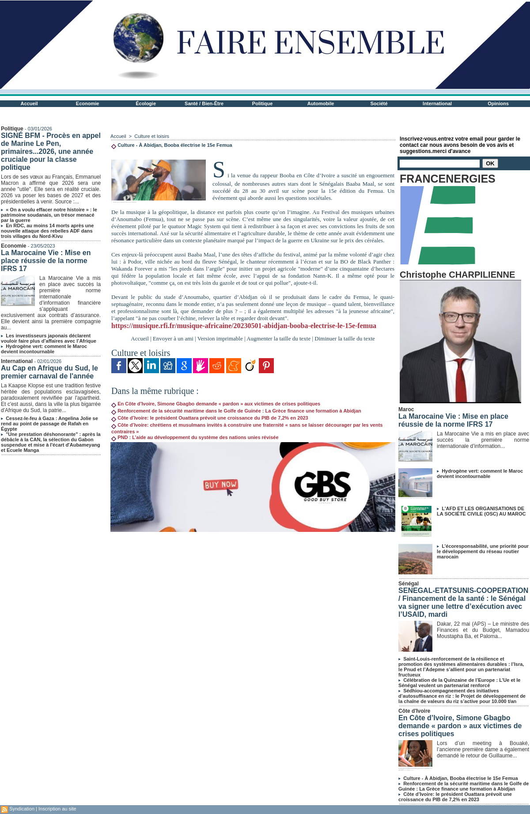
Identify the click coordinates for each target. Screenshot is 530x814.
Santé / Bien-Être (204, 103)
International (437, 103)
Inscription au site (57, 808)
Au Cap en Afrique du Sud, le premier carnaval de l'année (49, 372)
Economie (87, 103)
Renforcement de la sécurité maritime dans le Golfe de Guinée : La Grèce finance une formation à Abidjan (236, 410)
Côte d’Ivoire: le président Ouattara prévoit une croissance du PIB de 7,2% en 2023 (209, 417)
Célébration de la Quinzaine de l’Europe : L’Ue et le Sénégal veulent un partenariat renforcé (459, 682)
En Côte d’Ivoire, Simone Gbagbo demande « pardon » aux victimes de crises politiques (215, 403)
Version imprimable (220, 338)
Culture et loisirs (151, 136)
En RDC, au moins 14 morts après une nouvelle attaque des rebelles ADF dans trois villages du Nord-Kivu (47, 231)
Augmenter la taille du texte (278, 338)
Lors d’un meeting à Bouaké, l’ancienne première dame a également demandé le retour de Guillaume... (483, 749)
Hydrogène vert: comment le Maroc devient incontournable (44, 349)
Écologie (146, 103)
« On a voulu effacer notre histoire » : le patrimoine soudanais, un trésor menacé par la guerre (49, 215)
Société (379, 103)
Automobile (320, 103)
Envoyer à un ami (173, 338)
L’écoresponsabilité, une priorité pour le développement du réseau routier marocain (483, 551)
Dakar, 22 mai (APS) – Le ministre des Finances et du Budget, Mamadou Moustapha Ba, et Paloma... (483, 630)
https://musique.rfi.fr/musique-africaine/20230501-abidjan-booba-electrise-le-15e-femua (243, 325)
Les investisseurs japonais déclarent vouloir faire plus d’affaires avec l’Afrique (48, 338)
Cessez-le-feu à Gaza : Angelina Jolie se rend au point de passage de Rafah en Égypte (49, 424)
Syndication (21, 808)
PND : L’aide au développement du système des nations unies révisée (194, 437)
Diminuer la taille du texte (344, 338)
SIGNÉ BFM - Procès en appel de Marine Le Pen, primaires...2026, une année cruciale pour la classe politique (51, 151)
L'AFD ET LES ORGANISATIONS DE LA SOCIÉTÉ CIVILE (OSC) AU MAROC (481, 511)
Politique (262, 103)
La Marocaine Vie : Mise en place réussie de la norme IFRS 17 (46, 260)
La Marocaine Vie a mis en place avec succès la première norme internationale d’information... (483, 440)
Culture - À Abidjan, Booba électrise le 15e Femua (460, 778)
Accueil (29, 103)
